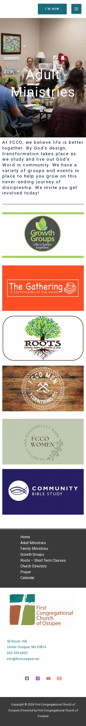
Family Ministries (34, 548)
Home (25, 537)
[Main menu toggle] (76, 9)
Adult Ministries (33, 543)
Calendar (27, 578)
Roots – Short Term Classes (43, 560)
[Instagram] (38, 678)
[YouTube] (48, 678)
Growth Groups (32, 554)
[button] (52, 9)
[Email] (59, 678)
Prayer (25, 572)
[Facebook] (27, 678)
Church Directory (33, 566)
